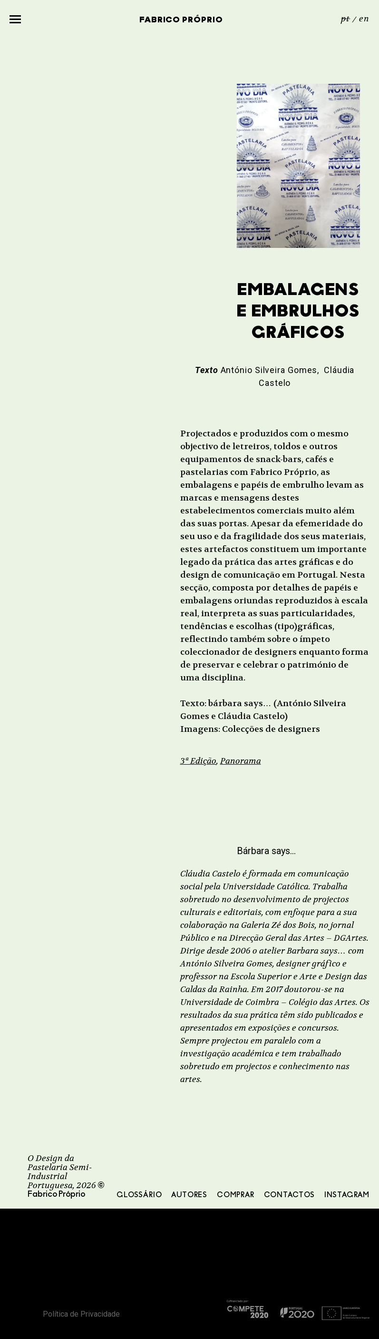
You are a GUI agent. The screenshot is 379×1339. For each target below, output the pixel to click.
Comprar (235, 1195)
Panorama (240, 761)
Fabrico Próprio (181, 20)
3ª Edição (198, 761)
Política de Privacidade (81, 1314)
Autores (189, 1195)
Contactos (289, 1195)
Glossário (139, 1195)
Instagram (346, 1195)
